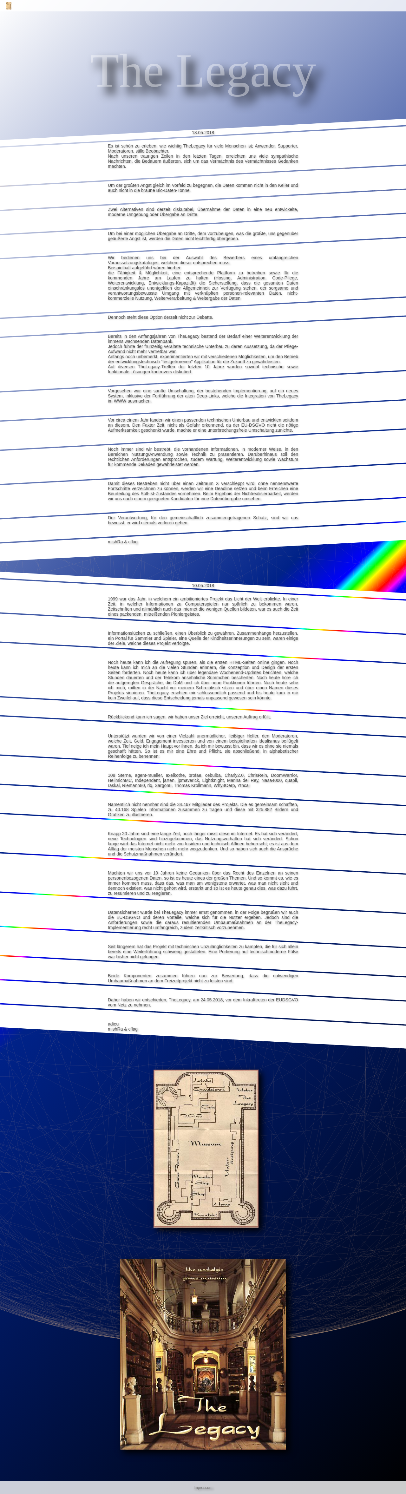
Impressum (202, 1487)
